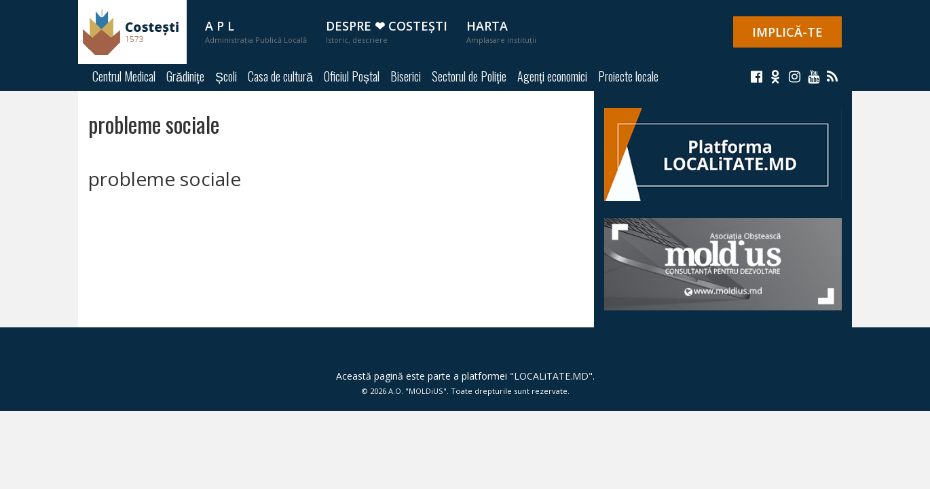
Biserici (405, 76)
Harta (501, 31)
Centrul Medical (123, 76)
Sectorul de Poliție (469, 76)
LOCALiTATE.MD (551, 375)
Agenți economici (552, 76)
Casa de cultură (280, 76)
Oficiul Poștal (351, 76)
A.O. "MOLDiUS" (417, 391)
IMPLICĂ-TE (787, 32)
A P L (256, 31)
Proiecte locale (628, 76)
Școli (226, 76)
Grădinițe (185, 76)
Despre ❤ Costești (386, 31)
